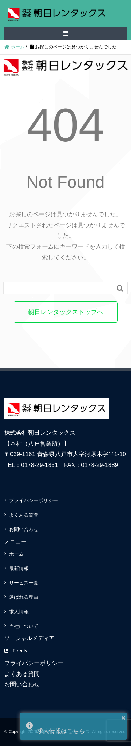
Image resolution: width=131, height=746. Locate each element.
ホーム (16, 554)
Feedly (15, 650)
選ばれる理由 (23, 597)
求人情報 (19, 612)
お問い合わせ (23, 529)
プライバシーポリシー (33, 500)
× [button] (123, 717)
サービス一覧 (23, 582)
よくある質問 (23, 515)
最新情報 (19, 568)
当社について (23, 626)
